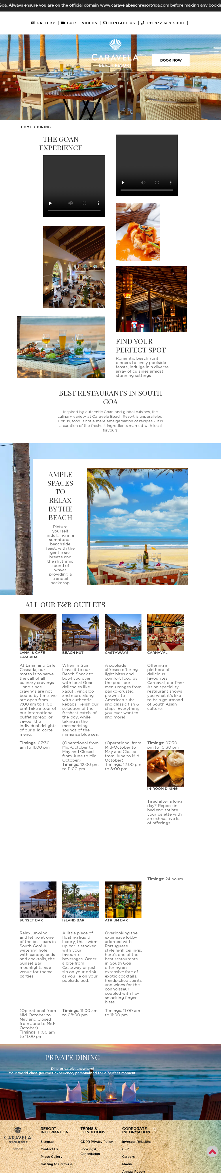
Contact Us (49, 1149)
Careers (128, 1156)
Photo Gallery (52, 1156)
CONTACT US (121, 23)
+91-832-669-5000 (164, 23)
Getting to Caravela (56, 1164)
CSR (125, 1149)
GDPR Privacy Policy (96, 1142)
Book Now (171, 60)
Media (127, 1164)
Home (26, 127)
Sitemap (47, 1142)
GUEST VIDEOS (81, 23)
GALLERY (45, 23)
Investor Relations (137, 1142)
